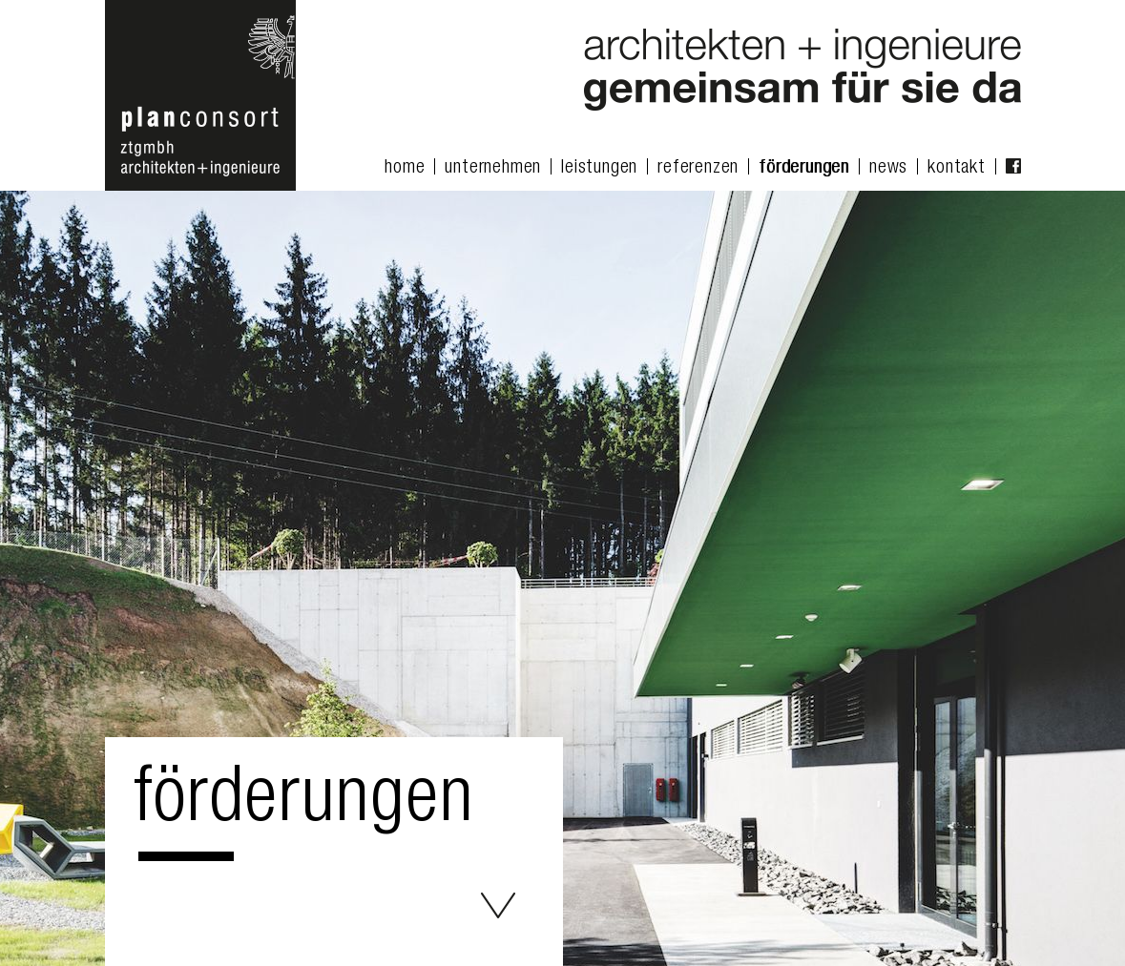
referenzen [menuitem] (698, 168)
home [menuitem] (405, 168)
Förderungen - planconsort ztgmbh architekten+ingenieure (498, 905)
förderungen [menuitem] (804, 168)
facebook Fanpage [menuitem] (1013, 166)
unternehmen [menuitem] (493, 168)
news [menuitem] (888, 168)
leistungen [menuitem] (599, 168)
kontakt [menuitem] (956, 168)
